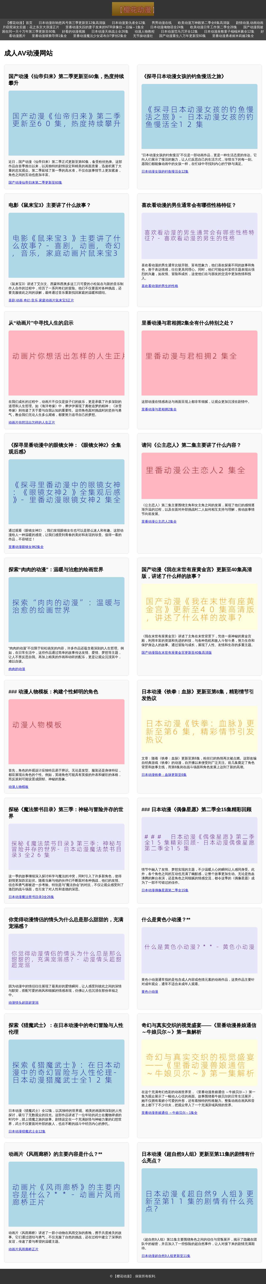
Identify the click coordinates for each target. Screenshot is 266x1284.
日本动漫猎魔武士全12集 (27, 1131)
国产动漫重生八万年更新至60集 (182, 36)
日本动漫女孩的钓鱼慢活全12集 (165, 171)
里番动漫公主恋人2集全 (159, 521)
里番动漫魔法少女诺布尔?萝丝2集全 (100, 36)
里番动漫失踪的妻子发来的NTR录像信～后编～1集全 (104, 27)
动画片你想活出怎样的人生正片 (32, 422)
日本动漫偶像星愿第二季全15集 (165, 890)
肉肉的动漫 (17, 669)
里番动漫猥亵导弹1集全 (49, 36)
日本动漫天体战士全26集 (109, 31)
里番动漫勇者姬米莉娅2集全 (233, 36)
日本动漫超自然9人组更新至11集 (166, 1256)
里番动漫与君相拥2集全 (159, 409)
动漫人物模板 (18, 787)
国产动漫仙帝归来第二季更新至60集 (35, 182)
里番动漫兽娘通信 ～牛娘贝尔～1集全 (169, 1112)
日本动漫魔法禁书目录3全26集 (31, 897)
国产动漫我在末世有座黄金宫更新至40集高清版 (177, 652)
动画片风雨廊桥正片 (23, 1249)
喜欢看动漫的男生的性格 (160, 286)
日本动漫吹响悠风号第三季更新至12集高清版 (72, 23)
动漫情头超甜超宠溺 (23, 1002)
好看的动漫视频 (73, 31)
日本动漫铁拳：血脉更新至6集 (164, 775)
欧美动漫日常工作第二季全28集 (213, 27)
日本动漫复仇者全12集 (128, 23)
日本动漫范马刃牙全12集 (179, 31)
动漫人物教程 (145, 31)
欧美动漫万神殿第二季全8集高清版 (204, 23)
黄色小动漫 (150, 991)
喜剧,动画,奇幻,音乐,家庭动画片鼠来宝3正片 (41, 300)
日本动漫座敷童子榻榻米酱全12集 (229, 31)
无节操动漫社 (143, 36)
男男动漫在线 (162, 23)
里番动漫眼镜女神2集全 (26, 547)
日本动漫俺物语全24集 (167, 27)
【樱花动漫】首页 (19, 23)
